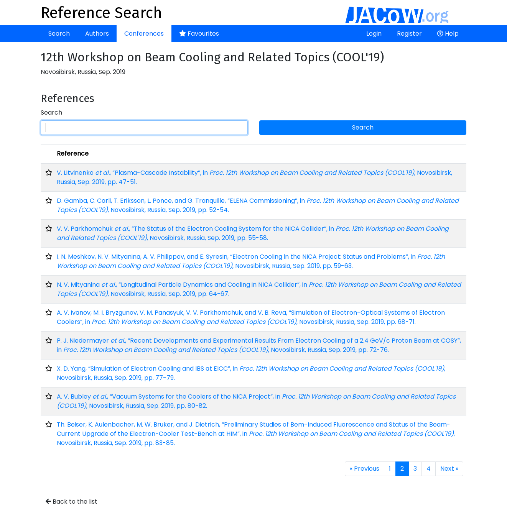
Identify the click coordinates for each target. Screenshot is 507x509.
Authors (97, 33)
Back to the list (71, 501)
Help (448, 33)
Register (409, 33)
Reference (73, 153)
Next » (449, 468)
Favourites (199, 33)
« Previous (364, 468)
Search (59, 33)
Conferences (144, 33)
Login (374, 33)
